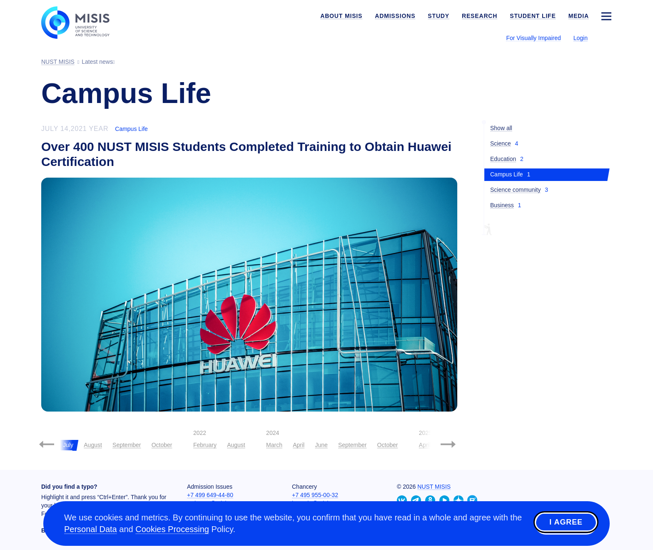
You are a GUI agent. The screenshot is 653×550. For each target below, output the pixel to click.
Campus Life (131, 129)
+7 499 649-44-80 (210, 495)
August (93, 445)
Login (580, 38)
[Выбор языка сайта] (606, 37)
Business (502, 205)
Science (500, 143)
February (205, 445)
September (126, 445)
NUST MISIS (434, 486)
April (298, 445)
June (321, 445)
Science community (515, 189)
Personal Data (90, 529)
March (274, 445)
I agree (566, 522)
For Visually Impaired (533, 38)
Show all (501, 128)
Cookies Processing (172, 529)
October (162, 445)
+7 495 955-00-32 (315, 495)
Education (503, 159)
